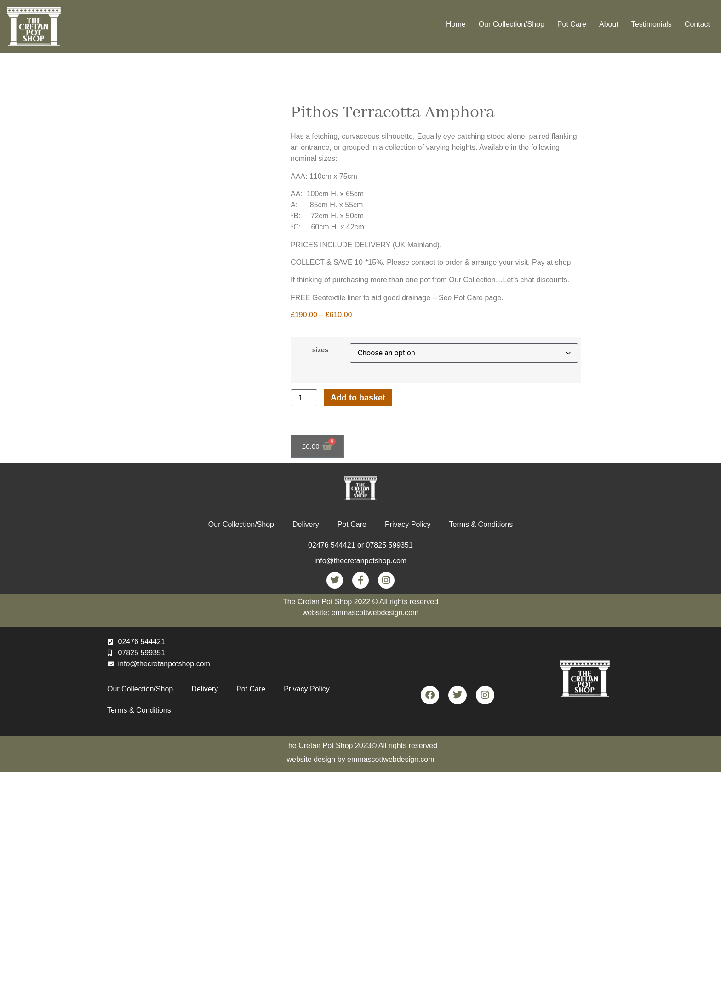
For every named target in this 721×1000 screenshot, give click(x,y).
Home (456, 24)
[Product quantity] (304, 397)
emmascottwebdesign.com (390, 759)
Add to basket (358, 397)
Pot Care (571, 24)
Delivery (305, 524)
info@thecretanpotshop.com (360, 561)
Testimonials (651, 24)
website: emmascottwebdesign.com (361, 613)
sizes (320, 350)
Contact (697, 24)
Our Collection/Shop (511, 24)
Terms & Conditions (481, 524)
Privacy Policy (408, 524)
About (608, 24)
